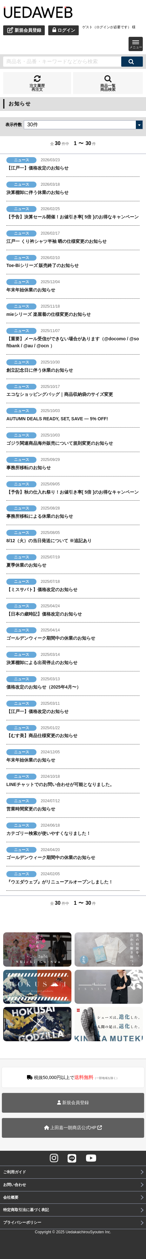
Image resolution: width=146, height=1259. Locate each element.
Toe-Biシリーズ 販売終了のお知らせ (42, 265)
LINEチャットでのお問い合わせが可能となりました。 (60, 784)
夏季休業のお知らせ (26, 565)
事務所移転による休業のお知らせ (39, 516)
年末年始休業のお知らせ (30, 289)
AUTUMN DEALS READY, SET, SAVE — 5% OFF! (57, 418)
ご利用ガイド (14, 1172)
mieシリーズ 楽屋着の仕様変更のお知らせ (48, 314)
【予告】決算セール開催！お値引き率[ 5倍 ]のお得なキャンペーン (72, 216)
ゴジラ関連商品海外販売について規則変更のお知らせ (59, 443)
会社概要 (10, 1197)
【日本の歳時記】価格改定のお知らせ (44, 613)
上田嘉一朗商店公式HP (73, 1127)
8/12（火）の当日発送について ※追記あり (49, 540)
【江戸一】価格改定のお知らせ (37, 167)
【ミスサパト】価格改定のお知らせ (41, 589)
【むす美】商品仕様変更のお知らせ (41, 735)
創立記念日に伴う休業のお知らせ (39, 370)
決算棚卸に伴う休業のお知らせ (37, 192)
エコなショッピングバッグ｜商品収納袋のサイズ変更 (59, 394)
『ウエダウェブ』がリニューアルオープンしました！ (59, 881)
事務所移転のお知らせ (28, 467)
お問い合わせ (14, 1184)
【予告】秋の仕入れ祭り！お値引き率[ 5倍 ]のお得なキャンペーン (72, 492)
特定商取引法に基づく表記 (26, 1210)
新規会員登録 (73, 1102)
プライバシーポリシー (22, 1222)
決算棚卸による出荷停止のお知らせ (41, 662)
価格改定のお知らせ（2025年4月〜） (43, 686)
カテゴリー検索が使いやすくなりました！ (48, 833)
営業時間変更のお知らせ (30, 808)
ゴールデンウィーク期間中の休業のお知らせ (50, 638)
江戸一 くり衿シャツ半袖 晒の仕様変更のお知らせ (56, 241)
